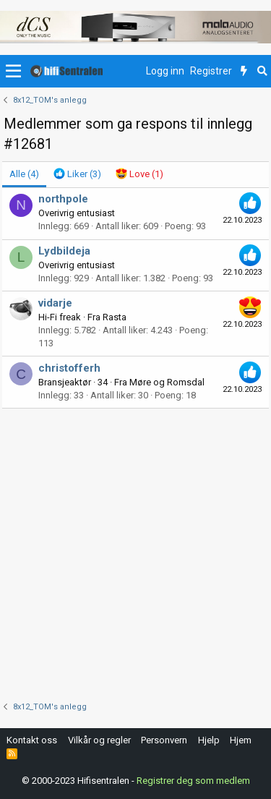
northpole (63, 198)
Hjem (240, 740)
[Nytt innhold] (244, 71)
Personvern (164, 740)
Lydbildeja (64, 250)
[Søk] (262, 71)
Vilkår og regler (99, 740)
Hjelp (209, 740)
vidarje (55, 302)
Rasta (114, 317)
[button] (13, 71)
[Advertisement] (135, 551)
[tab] (77, 174)
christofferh (69, 368)
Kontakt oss (32, 740)
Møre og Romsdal (167, 382)
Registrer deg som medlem (193, 780)
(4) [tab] (24, 173)
